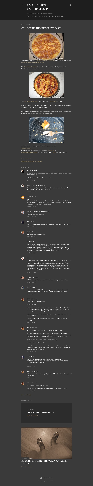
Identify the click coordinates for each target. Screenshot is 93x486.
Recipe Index (36, 16)
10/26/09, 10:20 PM (31, 191)
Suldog (29, 221)
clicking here (51, 150)
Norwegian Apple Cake (30, 101)
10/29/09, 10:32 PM (31, 294)
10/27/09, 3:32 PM (31, 226)
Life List (45, 16)
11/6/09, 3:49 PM (31, 391)
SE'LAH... (29, 287)
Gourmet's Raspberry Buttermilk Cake (32, 62)
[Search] (71, 5)
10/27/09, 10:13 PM (31, 253)
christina (29, 356)
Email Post (28, 158)
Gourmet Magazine (37, 161)
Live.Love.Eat (31, 371)
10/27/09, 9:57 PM (31, 236)
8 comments (29, 466)
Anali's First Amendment (37, 7)
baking (27, 161)
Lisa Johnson (30, 299)
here (54, 152)
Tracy (28, 258)
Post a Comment (26, 395)
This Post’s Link (26, 148)
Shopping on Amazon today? (29, 152)
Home (29, 16)
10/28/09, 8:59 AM (31, 272)
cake (30, 161)
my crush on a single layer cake (46, 60)
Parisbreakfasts (31, 277)
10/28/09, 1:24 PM (31, 282)
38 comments (34, 415)
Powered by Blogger (46, 478)
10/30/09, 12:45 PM (31, 322)
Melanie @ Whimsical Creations (36, 211)
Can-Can (29, 241)
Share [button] (22, 158)
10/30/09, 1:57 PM (31, 366)
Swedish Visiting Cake (30, 67)
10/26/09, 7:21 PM (31, 180)
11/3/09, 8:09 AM (31, 378)
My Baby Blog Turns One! (40, 412)
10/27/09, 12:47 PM (31, 216)
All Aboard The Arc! (56, 16)
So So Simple (31, 197)
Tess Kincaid (30, 170)
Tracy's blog (52, 101)
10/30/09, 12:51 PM (31, 351)
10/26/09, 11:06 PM (31, 206)
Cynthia (29, 231)
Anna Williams (51, 481)
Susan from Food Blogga (34, 185)
